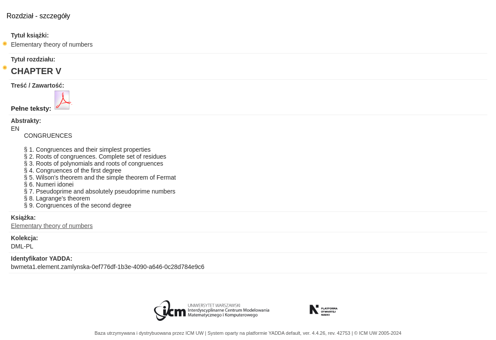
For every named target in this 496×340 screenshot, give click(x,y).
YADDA (277, 333)
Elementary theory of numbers (52, 44)
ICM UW (195, 333)
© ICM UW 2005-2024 (377, 333)
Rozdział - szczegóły (38, 16)
